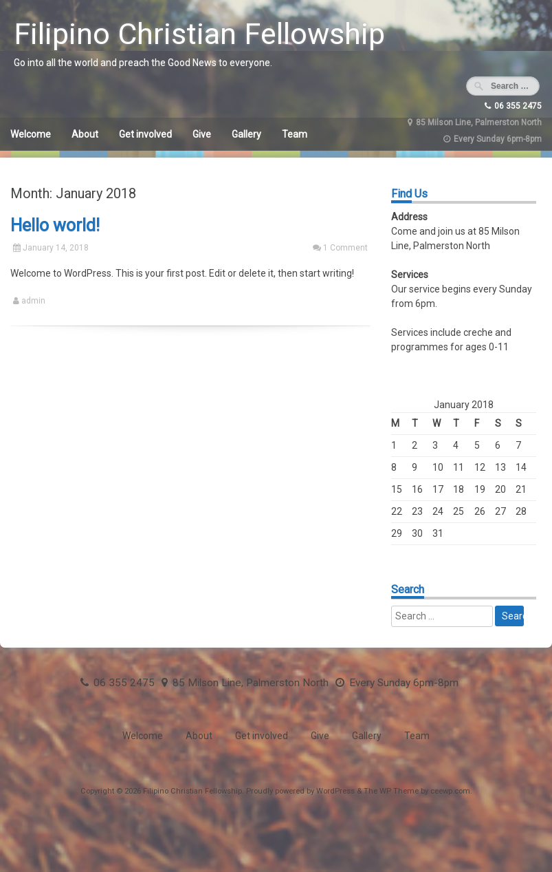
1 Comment (345, 248)
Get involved (145, 134)
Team (294, 134)
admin (33, 301)
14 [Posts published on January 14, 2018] (521, 467)
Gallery (246, 134)
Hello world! (55, 225)
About (84, 134)
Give (201, 134)
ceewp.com (450, 791)
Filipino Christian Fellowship (199, 34)
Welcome (30, 134)
